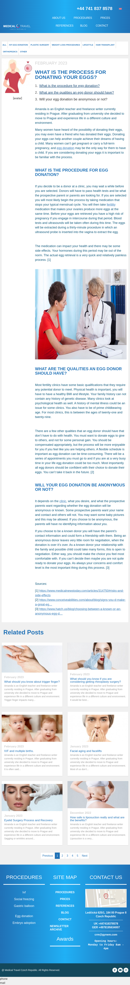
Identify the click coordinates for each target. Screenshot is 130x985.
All (4, 45)
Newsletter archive (59, 928)
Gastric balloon (24, 906)
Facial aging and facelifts (86, 751)
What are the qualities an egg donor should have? (76, 92)
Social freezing (24, 899)
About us (59, 18)
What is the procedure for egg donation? (69, 86)
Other (6, 52)
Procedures (84, 18)
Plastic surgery (38, 45)
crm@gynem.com (106, 934)
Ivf (24, 892)
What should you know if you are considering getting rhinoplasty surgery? (95, 680)
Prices (106, 18)
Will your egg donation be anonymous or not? (73, 99)
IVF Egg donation (18, 45)
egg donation (65, 148)
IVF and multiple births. (19, 751)
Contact (102, 25)
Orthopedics (119, 45)
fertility (111, 204)
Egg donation (24, 916)
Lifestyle (84, 45)
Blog (84, 25)
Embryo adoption (24, 923)
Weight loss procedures (63, 45)
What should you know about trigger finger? (32, 681)
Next (84, 855)
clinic (62, 501)
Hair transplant (101, 45)
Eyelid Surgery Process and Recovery (28, 820)
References (64, 25)
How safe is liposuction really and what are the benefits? (97, 819)
